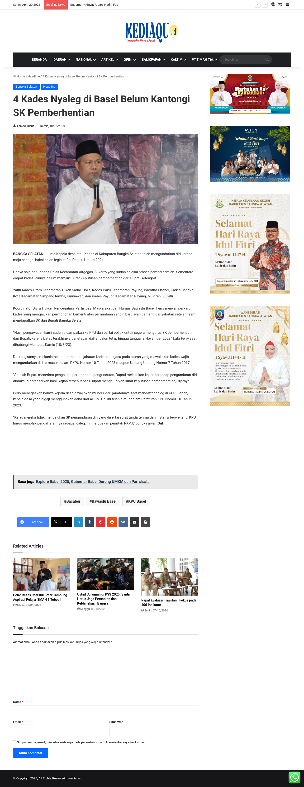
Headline (34, 76)
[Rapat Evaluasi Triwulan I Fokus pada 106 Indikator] (169, 577)
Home (19, 76)
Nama (18, 702)
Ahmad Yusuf (25, 126)
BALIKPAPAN (151, 60)
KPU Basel (137, 501)
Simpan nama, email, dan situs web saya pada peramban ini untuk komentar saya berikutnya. (81, 742)
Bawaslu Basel (104, 501)
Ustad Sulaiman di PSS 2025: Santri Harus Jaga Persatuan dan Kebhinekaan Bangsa (103, 598)
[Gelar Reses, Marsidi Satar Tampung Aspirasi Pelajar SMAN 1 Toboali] (41, 574)
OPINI (128, 60)
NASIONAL (84, 60)
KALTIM (176, 60)
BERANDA (39, 60)
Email (18, 722)
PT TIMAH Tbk (203, 60)
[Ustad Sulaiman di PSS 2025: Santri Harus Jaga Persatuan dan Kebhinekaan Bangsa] (105, 574)
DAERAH (59, 60)
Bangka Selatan (26, 86)
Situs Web (116, 722)
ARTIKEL (107, 60)
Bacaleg (73, 501)
